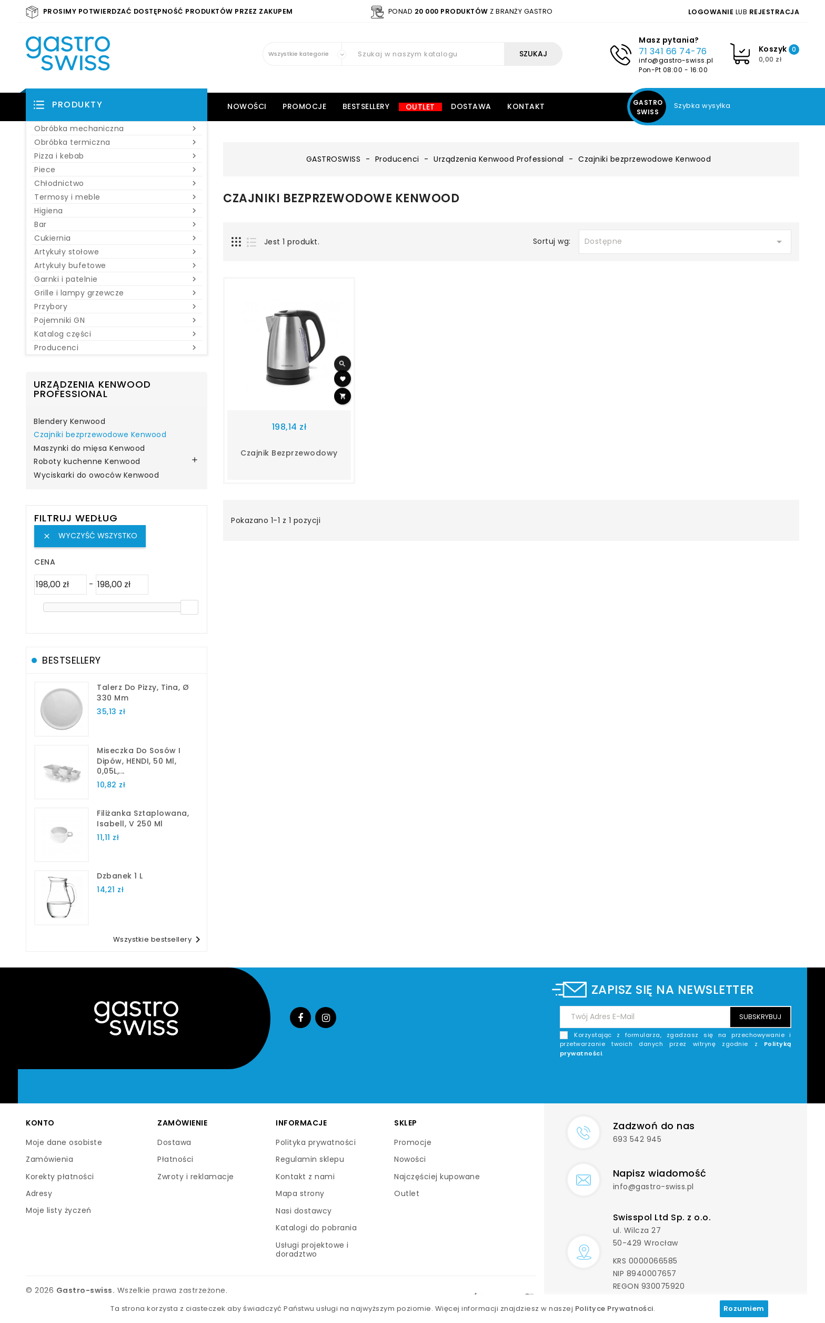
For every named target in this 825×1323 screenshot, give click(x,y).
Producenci (116, 347)
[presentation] (711, 1082)
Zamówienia (49, 1159)
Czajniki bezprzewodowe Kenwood (100, 435)
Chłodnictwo (116, 183)
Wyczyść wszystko (90, 535)
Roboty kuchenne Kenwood (87, 462)
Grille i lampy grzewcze (116, 293)
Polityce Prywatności (614, 1309)
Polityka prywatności (316, 1142)
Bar (116, 224)
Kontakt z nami (305, 1176)
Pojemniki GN (116, 320)
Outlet (420, 107)
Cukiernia (116, 238)
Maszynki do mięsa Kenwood (89, 448)
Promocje (304, 106)
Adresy (39, 1193)
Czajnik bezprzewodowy (289, 453)
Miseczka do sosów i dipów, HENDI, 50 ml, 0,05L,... (139, 761)
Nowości (247, 106)
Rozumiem (743, 1309)
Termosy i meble (116, 197)
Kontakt (526, 106)
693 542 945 (637, 1139)
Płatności (175, 1159)
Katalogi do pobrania (316, 1227)
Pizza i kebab (116, 156)
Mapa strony (300, 1193)
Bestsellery (366, 106)
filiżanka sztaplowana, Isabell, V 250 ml (143, 818)
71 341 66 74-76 (673, 51)
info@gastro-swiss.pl (676, 60)
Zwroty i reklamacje (195, 1176)
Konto (40, 1123)
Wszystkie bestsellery (159, 939)
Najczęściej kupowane (437, 1176)
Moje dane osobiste (64, 1142)
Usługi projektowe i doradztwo (312, 1250)
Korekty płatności (60, 1176)
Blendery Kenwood (69, 422)
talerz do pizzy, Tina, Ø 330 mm (143, 692)
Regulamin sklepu (310, 1159)
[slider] (189, 607)
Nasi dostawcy (304, 1211)
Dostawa (471, 106)
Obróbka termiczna (116, 142)
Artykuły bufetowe (116, 265)
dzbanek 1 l (120, 876)
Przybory (116, 306)
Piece (116, 169)
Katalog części (116, 334)
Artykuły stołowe (116, 251)
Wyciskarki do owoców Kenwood (96, 475)
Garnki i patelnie (116, 279)
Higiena (116, 210)
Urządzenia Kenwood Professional (92, 389)
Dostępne (685, 241)
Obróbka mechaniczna (116, 128)
